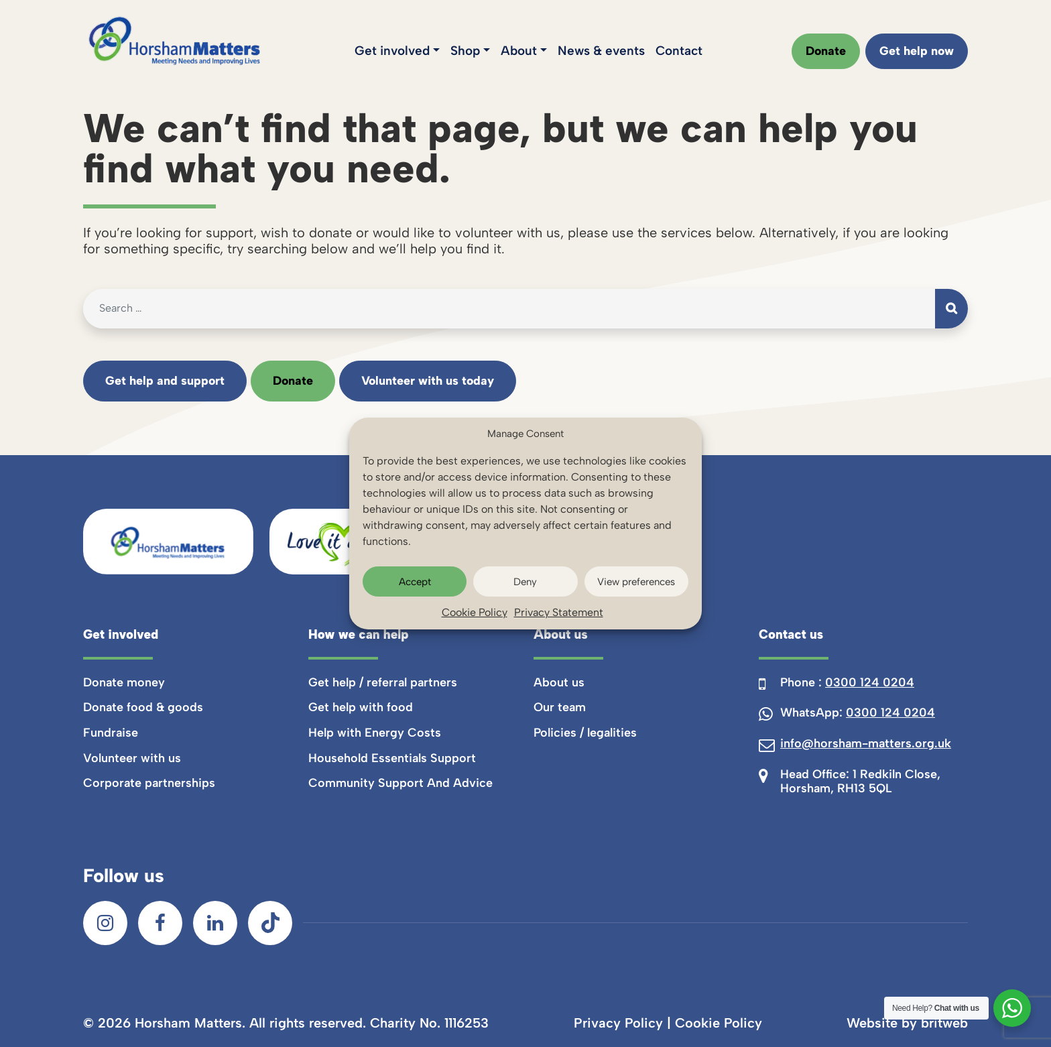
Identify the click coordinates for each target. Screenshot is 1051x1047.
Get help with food (360, 707)
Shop (465, 50)
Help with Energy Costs (374, 732)
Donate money (124, 682)
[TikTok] (270, 923)
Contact (679, 50)
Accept (415, 582)
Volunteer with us (132, 758)
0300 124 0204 (869, 682)
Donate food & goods (143, 707)
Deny (525, 582)
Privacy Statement (558, 612)
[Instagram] (105, 923)
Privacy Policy (618, 1023)
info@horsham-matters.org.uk (865, 743)
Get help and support (165, 380)
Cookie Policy (474, 612)
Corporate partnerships (149, 783)
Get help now (916, 51)
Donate (826, 51)
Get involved (392, 50)
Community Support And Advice (400, 783)
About (519, 50)
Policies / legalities (585, 732)
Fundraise (110, 732)
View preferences (636, 582)
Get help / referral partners (382, 682)
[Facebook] (160, 923)
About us (559, 682)
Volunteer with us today (427, 380)
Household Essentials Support (392, 758)
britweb (944, 1023)
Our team (560, 707)
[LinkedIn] (215, 923)
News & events (601, 50)
